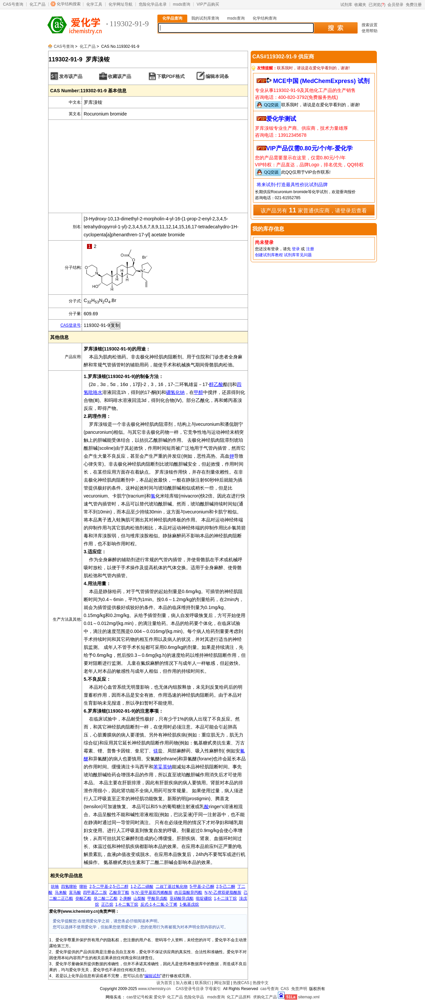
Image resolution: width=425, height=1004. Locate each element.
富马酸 (75, 892)
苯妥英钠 (162, 766)
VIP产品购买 (208, 4)
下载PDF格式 (171, 76)
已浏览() (377, 4)
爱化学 (160, 997)
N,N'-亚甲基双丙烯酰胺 (151, 892)
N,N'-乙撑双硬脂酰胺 (223, 892)
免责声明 (299, 988)
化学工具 (94, 4)
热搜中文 (261, 982)
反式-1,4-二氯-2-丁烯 (158, 904)
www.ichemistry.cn (154, 988)
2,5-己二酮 (225, 886)
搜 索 (335, 28)
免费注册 (414, 4)
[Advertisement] (148, 166)
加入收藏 (184, 982)
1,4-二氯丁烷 (126, 904)
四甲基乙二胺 (95, 892)
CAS (285, 988)
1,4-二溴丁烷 (225, 898)
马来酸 (61, 892)
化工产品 (37, 4)
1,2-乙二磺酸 (141, 886)
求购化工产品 (265, 997)
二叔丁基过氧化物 (172, 886)
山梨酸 (139, 898)
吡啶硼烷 (204, 898)
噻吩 (83, 886)
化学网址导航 (120, 4)
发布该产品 (70, 76)
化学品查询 (172, 18)
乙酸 (218, 384)
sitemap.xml (308, 997)
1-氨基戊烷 (189, 904)
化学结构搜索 (69, 4)
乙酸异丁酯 (119, 892)
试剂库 (346, 4)
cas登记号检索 (140, 997)
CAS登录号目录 (190, 988)
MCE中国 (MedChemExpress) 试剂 (321, 81)
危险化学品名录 (153, 4)
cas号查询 (269, 988)
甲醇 (198, 392)
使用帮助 (370, 31)
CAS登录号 (70, 325)
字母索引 (213, 988)
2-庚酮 (125, 898)
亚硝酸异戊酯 (182, 898)
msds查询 (182, 4)
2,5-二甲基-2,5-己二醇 (108, 886)
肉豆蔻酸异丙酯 (188, 892)
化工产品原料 (239, 997)
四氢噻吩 (69, 886)
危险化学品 (194, 997)
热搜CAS (241, 982)
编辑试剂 (152, 975)
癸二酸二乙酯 (106, 898)
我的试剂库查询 (205, 18)
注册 (310, 249)
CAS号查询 (13, 4)
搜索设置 (370, 25)
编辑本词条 (217, 76)
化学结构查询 (265, 18)
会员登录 (395, 4)
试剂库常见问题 (298, 255)
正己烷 (107, 904)
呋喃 (55, 886)
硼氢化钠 (175, 392)
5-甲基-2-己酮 (202, 886)
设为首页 (164, 982)
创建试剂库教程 (269, 255)
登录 (296, 249)
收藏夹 (360, 4)
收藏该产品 (119, 76)
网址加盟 (222, 982)
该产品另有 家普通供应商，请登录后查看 (314, 210)
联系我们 (203, 982)
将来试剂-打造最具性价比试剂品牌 (292, 184)
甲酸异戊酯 (157, 898)
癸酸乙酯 (83, 898)
